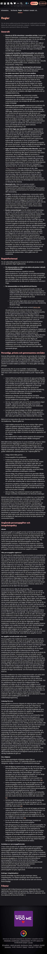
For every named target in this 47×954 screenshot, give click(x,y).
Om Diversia (14, 10)
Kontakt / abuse (34, 10)
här (41, 780)
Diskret (25, 947)
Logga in (34, 3)
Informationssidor (5, 10)
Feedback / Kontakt (39, 945)
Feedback (26, 10)
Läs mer (30, 942)
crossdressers (15, 941)
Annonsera (8, 947)
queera (39, 941)
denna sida (36, 307)
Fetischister (7, 941)
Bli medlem (42, 3)
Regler (20, 11)
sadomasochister (25, 941)
